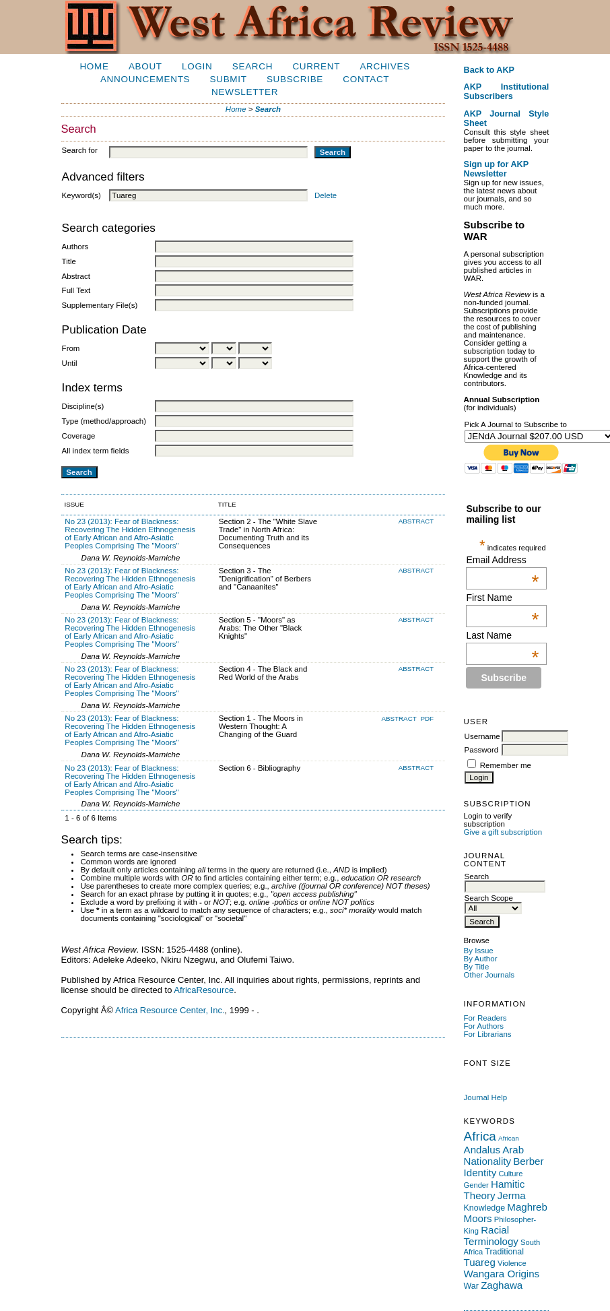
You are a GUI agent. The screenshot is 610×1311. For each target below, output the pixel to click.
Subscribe (295, 79)
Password (482, 750)
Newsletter (244, 92)
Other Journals (489, 975)
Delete (325, 195)
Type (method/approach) (104, 421)
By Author (481, 959)
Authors (75, 247)
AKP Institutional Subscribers (506, 91)
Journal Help (486, 1097)
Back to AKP (489, 70)
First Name (502, 597)
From (71, 348)
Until (69, 363)
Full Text (76, 290)
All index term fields (95, 451)
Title (69, 261)
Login (197, 66)
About (145, 66)
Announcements (145, 79)
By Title (476, 967)
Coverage (79, 436)
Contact (366, 79)
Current (316, 66)
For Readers (485, 1018)
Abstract (76, 276)
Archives (384, 66)
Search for (80, 150)
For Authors (484, 1026)
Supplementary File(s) (100, 305)
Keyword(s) (81, 195)
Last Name (502, 635)
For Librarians (488, 1034)
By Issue (479, 951)
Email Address (502, 559)
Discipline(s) (83, 406)
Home (93, 66)
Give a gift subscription (503, 832)
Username (482, 736)
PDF (427, 718)
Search (252, 66)
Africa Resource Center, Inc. (170, 1010)
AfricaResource (204, 990)
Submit (228, 79)
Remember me (505, 765)
